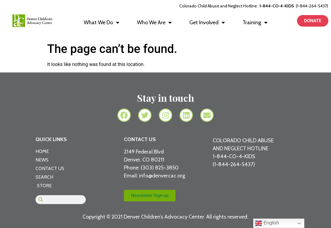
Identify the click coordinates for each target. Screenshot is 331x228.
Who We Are (154, 22)
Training (255, 22)
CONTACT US (140, 139)
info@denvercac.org (162, 175)
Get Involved (207, 22)
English (267, 223)
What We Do (101, 22)
